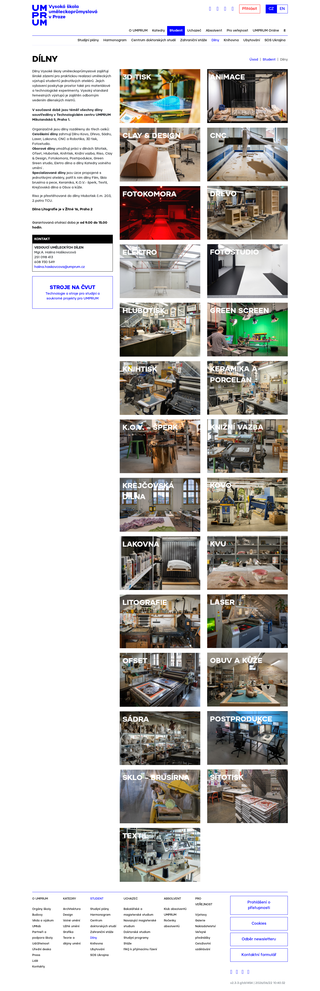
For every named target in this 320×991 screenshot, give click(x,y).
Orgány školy (41, 909)
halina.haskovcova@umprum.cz (59, 267)
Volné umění (71, 920)
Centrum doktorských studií (153, 40)
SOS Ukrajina (275, 40)
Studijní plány (88, 40)
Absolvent (214, 30)
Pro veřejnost (237, 30)
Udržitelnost (40, 943)
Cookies (259, 923)
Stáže (128, 943)
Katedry (158, 30)
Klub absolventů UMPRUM (175, 912)
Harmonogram (115, 40)
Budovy (37, 915)
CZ (271, 9)
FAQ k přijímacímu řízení (140, 949)
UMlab (36, 926)
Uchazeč (194, 30)
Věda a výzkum (43, 920)
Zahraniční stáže (193, 40)
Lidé (35, 961)
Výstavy (201, 915)
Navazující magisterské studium (140, 923)
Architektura (72, 909)
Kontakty (38, 966)
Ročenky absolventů (172, 923)
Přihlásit (249, 9)
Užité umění (71, 926)
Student (176, 30)
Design (68, 915)
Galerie (200, 920)
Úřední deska (41, 949)
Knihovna (231, 40)
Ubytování (251, 40)
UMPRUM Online (266, 30)
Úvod (254, 59)
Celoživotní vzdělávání (203, 946)
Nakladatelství (205, 926)
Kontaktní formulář (258, 955)
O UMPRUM (138, 30)
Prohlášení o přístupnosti (258, 905)
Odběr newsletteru (259, 939)
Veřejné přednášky (202, 935)
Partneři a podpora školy (42, 935)
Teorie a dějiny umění (72, 941)
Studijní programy (136, 938)
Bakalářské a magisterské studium (138, 912)
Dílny (215, 40)
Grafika (68, 932)
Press (36, 955)
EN (282, 9)
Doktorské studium (137, 932)
